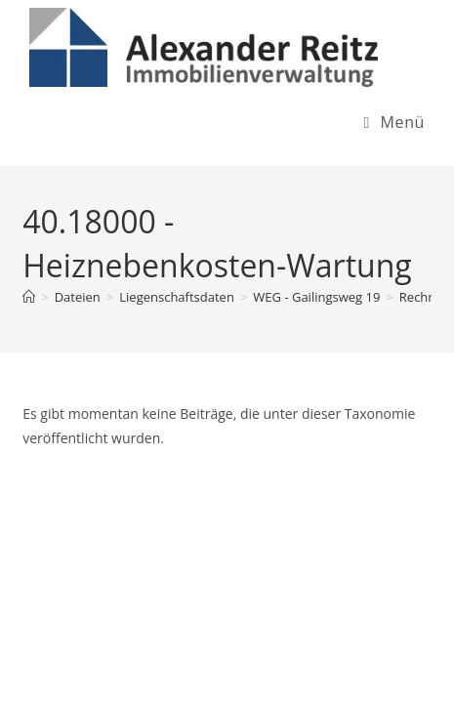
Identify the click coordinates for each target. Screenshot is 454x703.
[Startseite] (28, 297)
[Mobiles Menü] (394, 122)
